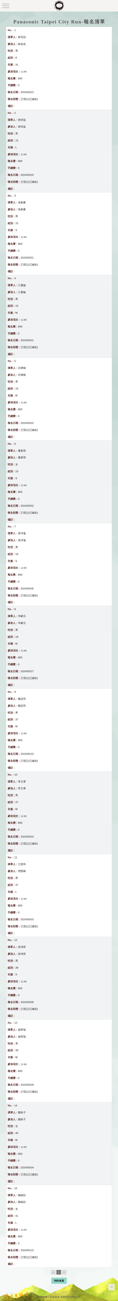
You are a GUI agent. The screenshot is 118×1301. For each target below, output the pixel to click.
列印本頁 (59, 1280)
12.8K (24, 71)
